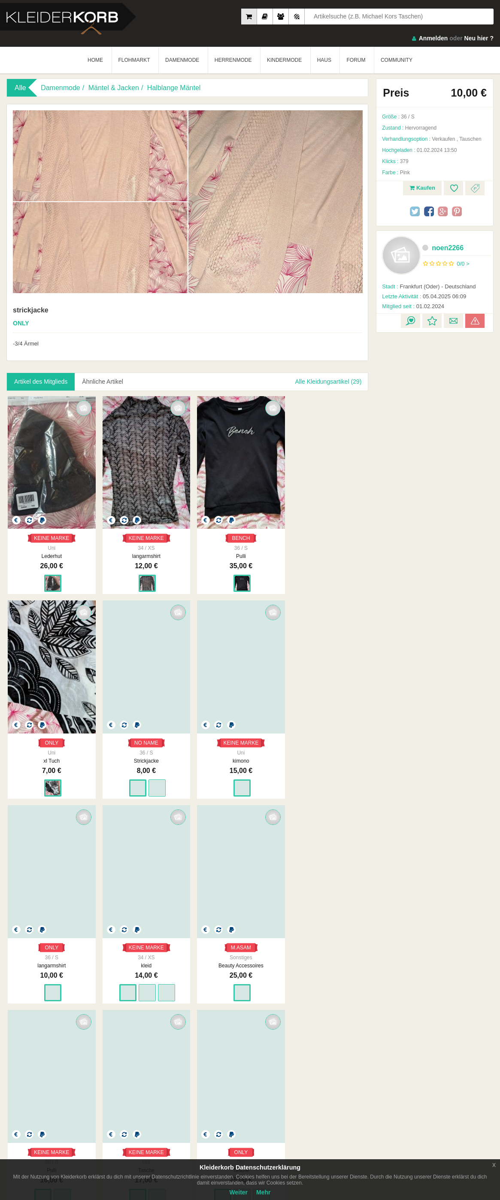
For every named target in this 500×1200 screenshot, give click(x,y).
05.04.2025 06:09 (424, 296)
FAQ (416, 1055)
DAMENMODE (182, 60)
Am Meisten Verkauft (200, 1055)
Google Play (87, 1111)
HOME (95, 60)
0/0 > (463, 264)
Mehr (263, 1192)
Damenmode (60, 87)
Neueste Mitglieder (198, 1064)
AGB (338, 1055)
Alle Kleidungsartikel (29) (328, 381)
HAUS (324, 60)
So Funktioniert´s (430, 1064)
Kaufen (422, 188)
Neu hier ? (479, 38)
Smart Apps (424, 1072)
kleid (324, 751)
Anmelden (433, 38)
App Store (33, 1111)
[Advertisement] (435, 465)
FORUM (355, 60)
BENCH (233, 533)
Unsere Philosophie (277, 1064)
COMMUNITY (396, 60)
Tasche (233, 951)
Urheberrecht (348, 1072)
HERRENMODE (233, 60)
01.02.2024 (413, 306)
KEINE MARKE (50, 533)
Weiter (239, 1192)
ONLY (325, 533)
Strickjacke (50, 751)
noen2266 (443, 248)
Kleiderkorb (60, 1066)
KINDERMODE (284, 60)
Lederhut (50, 551)
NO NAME (50, 733)
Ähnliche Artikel (103, 381)
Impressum (267, 1055)
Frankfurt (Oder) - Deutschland (429, 286)
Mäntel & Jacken (113, 87)
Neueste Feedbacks (200, 1072)
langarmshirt (141, 551)
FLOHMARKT (134, 60)
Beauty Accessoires (50, 951)
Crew (183, 1081)
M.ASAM (50, 933)
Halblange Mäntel (174, 87)
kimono (141, 751)
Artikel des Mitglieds (41, 381)
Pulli (233, 551)
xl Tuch (325, 551)
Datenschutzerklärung (358, 1064)
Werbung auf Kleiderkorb (283, 1072)
